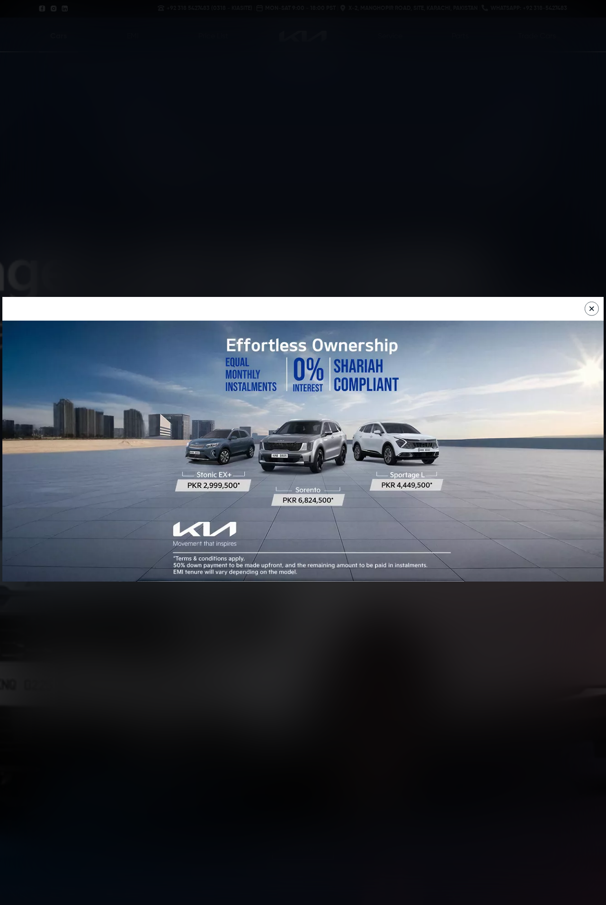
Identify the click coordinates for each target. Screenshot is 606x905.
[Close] (592, 309)
